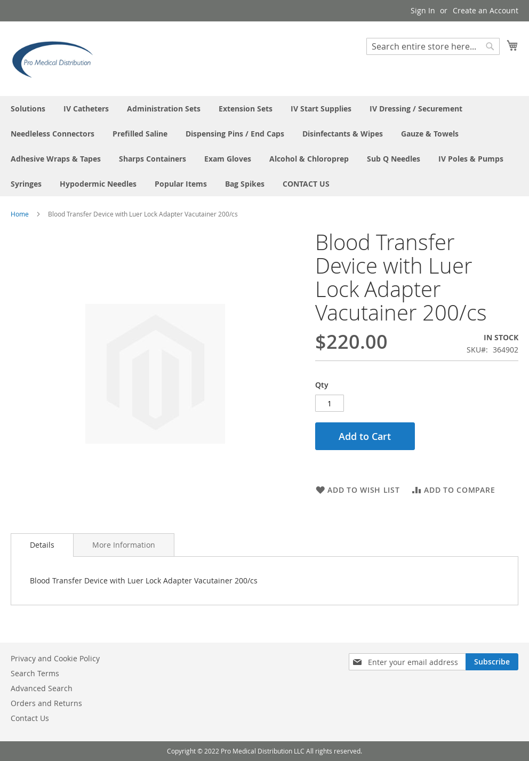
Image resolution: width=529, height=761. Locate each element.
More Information (123, 545)
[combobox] (433, 46)
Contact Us (30, 718)
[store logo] (56, 58)
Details (42, 545)
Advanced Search (42, 688)
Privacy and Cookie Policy (55, 658)
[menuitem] (28, 108)
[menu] (264, 146)
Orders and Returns (46, 703)
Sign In (423, 10)
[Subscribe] (492, 661)
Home (20, 214)
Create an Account (485, 10)
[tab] (42, 545)
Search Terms (35, 673)
